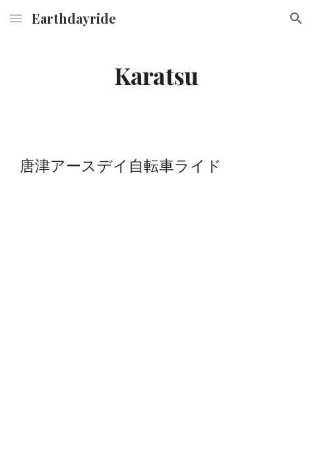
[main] (156, 76)
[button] (16, 18)
